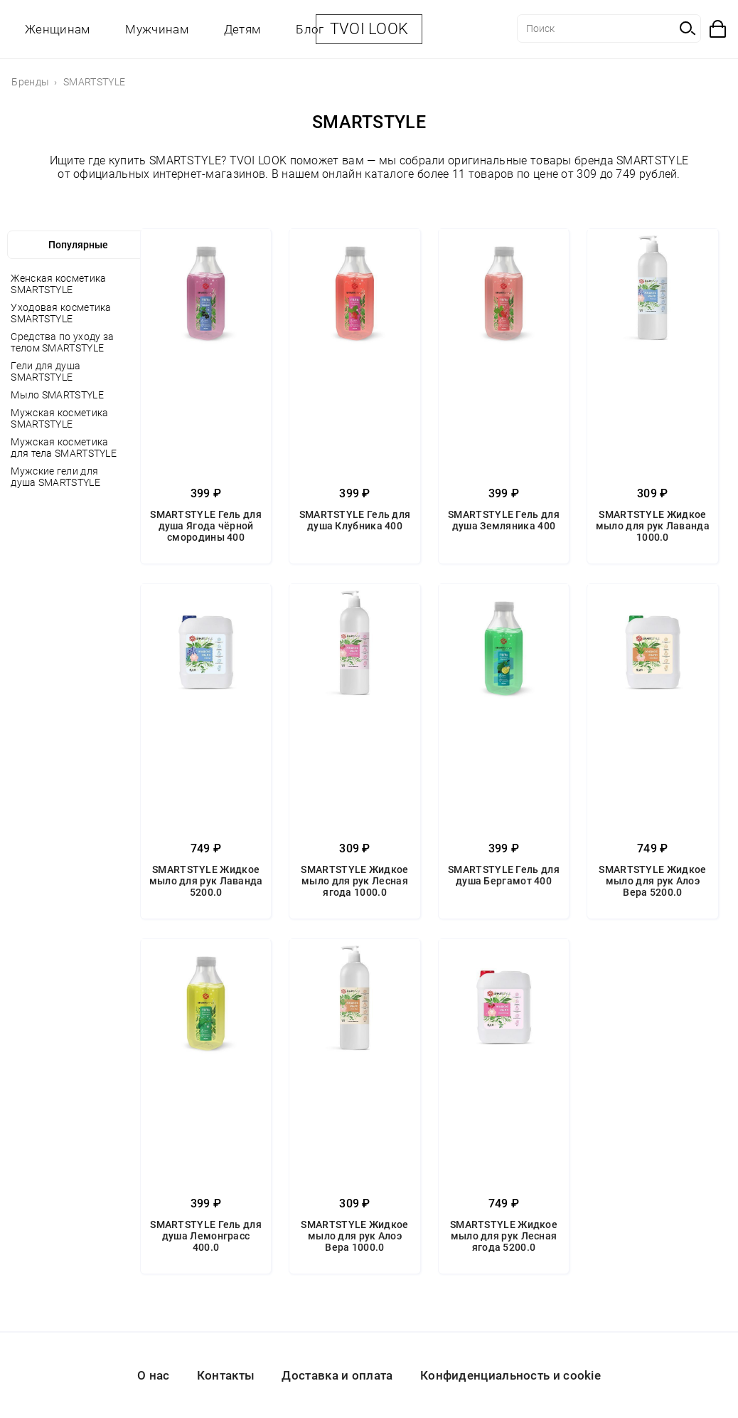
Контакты (226, 1375)
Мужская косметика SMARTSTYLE (59, 418)
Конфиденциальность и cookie (510, 1375)
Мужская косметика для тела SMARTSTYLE (64, 447)
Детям (242, 29)
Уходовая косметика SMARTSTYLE (61, 313)
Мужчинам (156, 29)
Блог (309, 29)
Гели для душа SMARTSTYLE (45, 371)
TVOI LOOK (369, 29)
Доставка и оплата (337, 1375)
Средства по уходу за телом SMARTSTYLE (62, 342)
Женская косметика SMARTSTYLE (58, 284)
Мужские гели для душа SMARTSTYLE (55, 476)
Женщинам (57, 29)
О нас (153, 1375)
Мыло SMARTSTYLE (57, 395)
